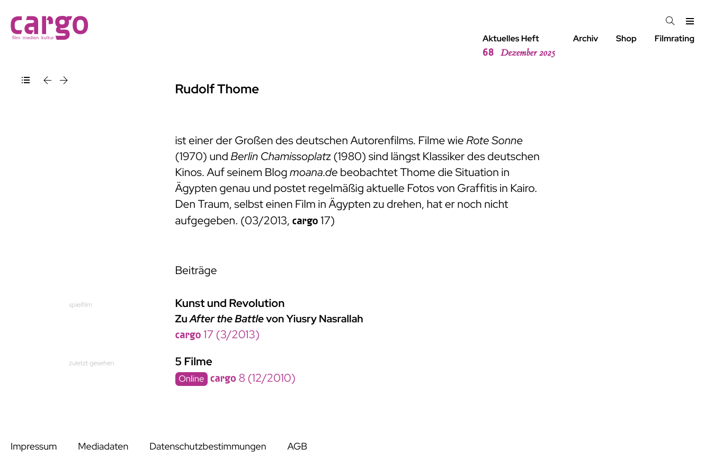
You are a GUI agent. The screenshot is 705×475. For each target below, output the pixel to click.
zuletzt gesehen (91, 362)
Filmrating (674, 38)
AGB (297, 447)
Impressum (34, 447)
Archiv (586, 38)
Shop (626, 38)
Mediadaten (103, 447)
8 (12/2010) (253, 378)
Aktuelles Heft (519, 46)
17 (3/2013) (217, 335)
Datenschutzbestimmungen (207, 447)
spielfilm (80, 304)
